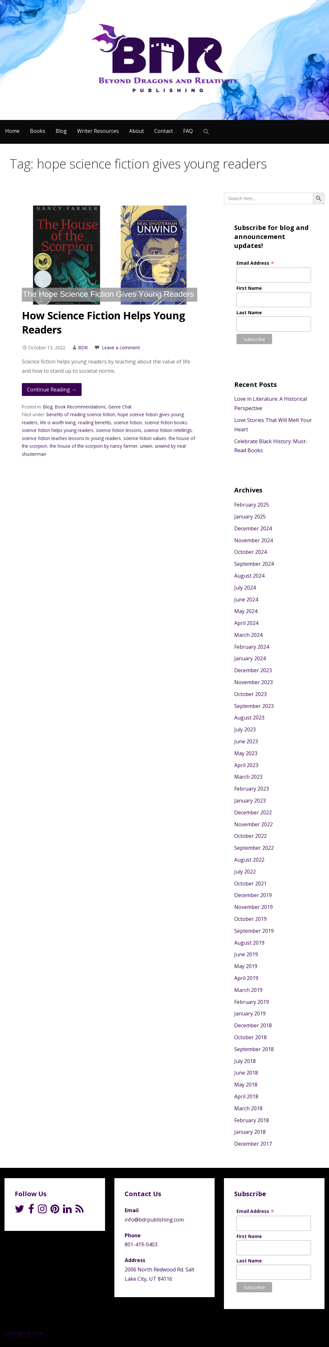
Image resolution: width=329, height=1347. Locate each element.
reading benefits (94, 422)
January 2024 (250, 658)
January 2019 (250, 1013)
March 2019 (248, 990)
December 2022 (253, 812)
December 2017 (253, 1143)
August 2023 (249, 717)
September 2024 (254, 563)
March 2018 (248, 1108)
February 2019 (251, 1001)
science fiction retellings (168, 430)
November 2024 (253, 540)
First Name (249, 288)
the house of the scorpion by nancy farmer (94, 446)
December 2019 (253, 895)
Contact (163, 130)
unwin (146, 446)
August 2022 (249, 859)
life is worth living (58, 422)
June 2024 (246, 599)
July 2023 (245, 729)
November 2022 (253, 824)
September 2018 (254, 1049)
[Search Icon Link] (206, 131)
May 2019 (245, 966)
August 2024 (249, 575)
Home (12, 130)
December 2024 (253, 528)
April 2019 (246, 978)
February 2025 (251, 504)
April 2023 (246, 765)
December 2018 (253, 1025)
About (136, 130)
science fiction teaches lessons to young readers (71, 438)
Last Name (249, 312)
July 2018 (245, 1061)
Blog (61, 130)
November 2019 (253, 907)
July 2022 (245, 871)
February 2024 (251, 646)
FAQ (188, 130)
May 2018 (245, 1084)
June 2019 (246, 954)
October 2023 (250, 694)
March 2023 (248, 776)
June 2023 (246, 741)
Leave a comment (121, 347)
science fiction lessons (118, 430)
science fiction (128, 422)
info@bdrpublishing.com (154, 1219)
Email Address (255, 263)
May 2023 (245, 753)
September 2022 (254, 847)
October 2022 (250, 835)
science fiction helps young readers (57, 430)
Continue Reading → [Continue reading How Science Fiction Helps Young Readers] (51, 389)
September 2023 (254, 706)
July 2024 (245, 587)
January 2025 (250, 516)
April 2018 (246, 1096)
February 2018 (251, 1120)
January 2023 (250, 800)
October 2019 (250, 918)
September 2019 (254, 930)
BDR (83, 347)
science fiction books (166, 422)
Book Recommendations (80, 407)
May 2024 (245, 611)
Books (37, 130)
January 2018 (250, 1131)
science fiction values (144, 438)
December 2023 (253, 670)
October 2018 (250, 1037)
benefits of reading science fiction (81, 414)
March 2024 (248, 634)
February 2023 (251, 788)
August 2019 (249, 942)
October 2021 (250, 883)
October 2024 (250, 551)
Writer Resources (98, 130)
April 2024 (246, 623)
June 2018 (246, 1072)
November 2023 (253, 682)
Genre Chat (119, 407)
